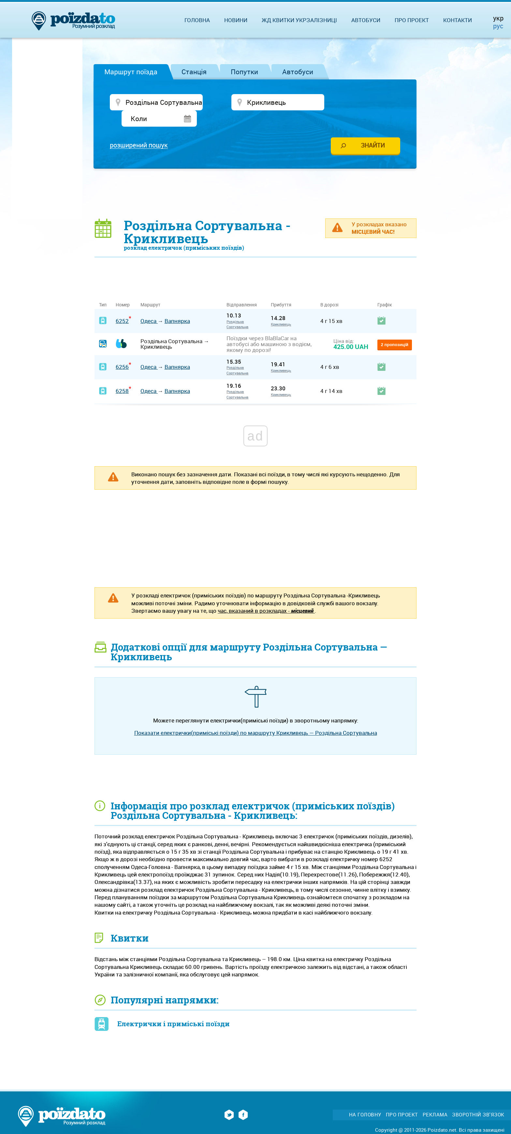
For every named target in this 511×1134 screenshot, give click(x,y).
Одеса (149, 305)
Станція (194, 71)
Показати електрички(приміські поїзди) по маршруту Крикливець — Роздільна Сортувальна (255, 717)
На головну (365, 1099)
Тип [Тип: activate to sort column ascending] (103, 289)
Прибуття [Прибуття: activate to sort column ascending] (281, 289)
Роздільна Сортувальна (237, 308)
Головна (197, 20)
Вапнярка (177, 305)
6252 (122, 305)
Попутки (244, 71)
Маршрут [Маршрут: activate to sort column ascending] (150, 289)
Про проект (412, 20)
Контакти (457, 20)
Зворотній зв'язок (478, 1099)
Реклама (435, 1099)
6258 (122, 375)
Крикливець (281, 308)
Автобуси (297, 71)
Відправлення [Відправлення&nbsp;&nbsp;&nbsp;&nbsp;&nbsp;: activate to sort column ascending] (244, 289)
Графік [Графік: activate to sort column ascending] (384, 289)
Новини (235, 20)
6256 (122, 351)
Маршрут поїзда (130, 71)
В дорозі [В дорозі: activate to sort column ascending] (329, 289)
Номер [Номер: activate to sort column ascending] (123, 289)
